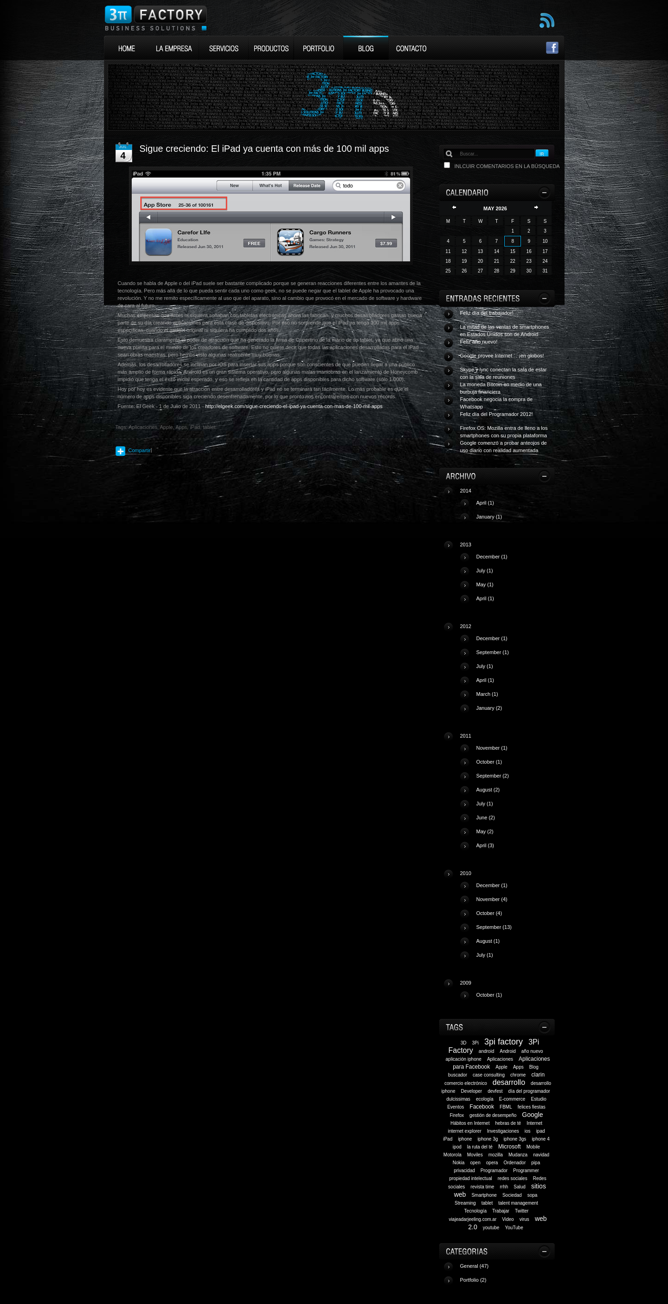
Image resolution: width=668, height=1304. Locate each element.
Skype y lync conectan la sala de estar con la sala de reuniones (503, 373)
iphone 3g (487, 1139)
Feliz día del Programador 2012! (496, 414)
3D (464, 1042)
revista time (482, 1186)
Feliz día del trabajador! (487, 313)
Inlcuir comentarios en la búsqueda (507, 166)
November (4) (491, 899)
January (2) (489, 708)
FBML (506, 1106)
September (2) (492, 776)
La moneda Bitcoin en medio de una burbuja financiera (501, 388)
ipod (457, 1146)
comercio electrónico (465, 1083)
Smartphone (483, 1195)
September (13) (494, 927)
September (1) (492, 652)
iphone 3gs (514, 1139)
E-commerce (512, 1099)
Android (507, 1051)
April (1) (485, 503)
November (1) (491, 748)
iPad (447, 1139)
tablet (487, 1203)
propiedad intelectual (470, 1178)
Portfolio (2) (473, 1280)
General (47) (474, 1266)
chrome (518, 1074)
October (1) (489, 762)
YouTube (514, 1227)
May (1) (485, 584)
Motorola (452, 1154)
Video (508, 1219)
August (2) (488, 789)
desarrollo (509, 1082)
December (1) (491, 556)
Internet (534, 1123)
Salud (520, 1186)
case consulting (489, 1074)
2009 (506, 992)
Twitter (521, 1210)
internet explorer (464, 1131)
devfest (495, 1091)
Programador (494, 1170)
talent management (518, 1203)
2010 (506, 917)
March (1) (487, 694)
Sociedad (512, 1195)
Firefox (457, 1115)
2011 (506, 794)
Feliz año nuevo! (479, 341)
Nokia (459, 1162)
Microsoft (509, 1146)
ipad (540, 1131)
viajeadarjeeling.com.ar (472, 1219)
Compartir (139, 450)
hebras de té (508, 1123)
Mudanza (517, 1154)
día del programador (529, 1091)
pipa (535, 1162)
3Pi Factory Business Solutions (155, 17)
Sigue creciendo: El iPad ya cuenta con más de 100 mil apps (264, 148)
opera (492, 1162)
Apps (518, 1067)
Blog (534, 1067)
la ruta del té (480, 1146)
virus (524, 1219)
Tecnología (475, 1210)
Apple (501, 1067)
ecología (485, 1099)
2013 (506, 575)
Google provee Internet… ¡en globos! (502, 355)
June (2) (485, 817)
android (486, 1051)
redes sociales (512, 1178)
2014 (506, 507)
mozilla (495, 1154)
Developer (471, 1091)
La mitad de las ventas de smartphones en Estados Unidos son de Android (504, 330)
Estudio (538, 1099)
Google (532, 1114)
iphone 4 (540, 1139)
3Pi (475, 1042)
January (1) (489, 516)
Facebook (481, 1106)
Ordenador (514, 1162)
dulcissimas (458, 1099)
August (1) (488, 941)
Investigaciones (503, 1131)
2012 (506, 670)
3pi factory (503, 1041)
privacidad (464, 1170)
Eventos (455, 1106)
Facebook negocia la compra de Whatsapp (496, 402)
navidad (541, 1154)
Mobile (533, 1146)
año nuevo (532, 1051)
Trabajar (500, 1210)
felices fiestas (532, 1106)
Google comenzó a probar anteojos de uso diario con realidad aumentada (503, 446)
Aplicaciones (500, 1059)
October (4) (489, 913)
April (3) (485, 845)
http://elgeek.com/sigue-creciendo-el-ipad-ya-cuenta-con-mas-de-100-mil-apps (293, 406)
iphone (465, 1139)
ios (528, 1131)
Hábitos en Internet (470, 1123)
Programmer (526, 1170)
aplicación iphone (464, 1059)
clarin (538, 1074)
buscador (457, 1074)
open (475, 1162)
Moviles (475, 1154)
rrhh (504, 1186)
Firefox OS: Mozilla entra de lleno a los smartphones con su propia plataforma (504, 431)
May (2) (485, 831)
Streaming (465, 1203)
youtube (491, 1227)
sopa (532, 1195)
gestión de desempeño (492, 1115)
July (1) (484, 570)
